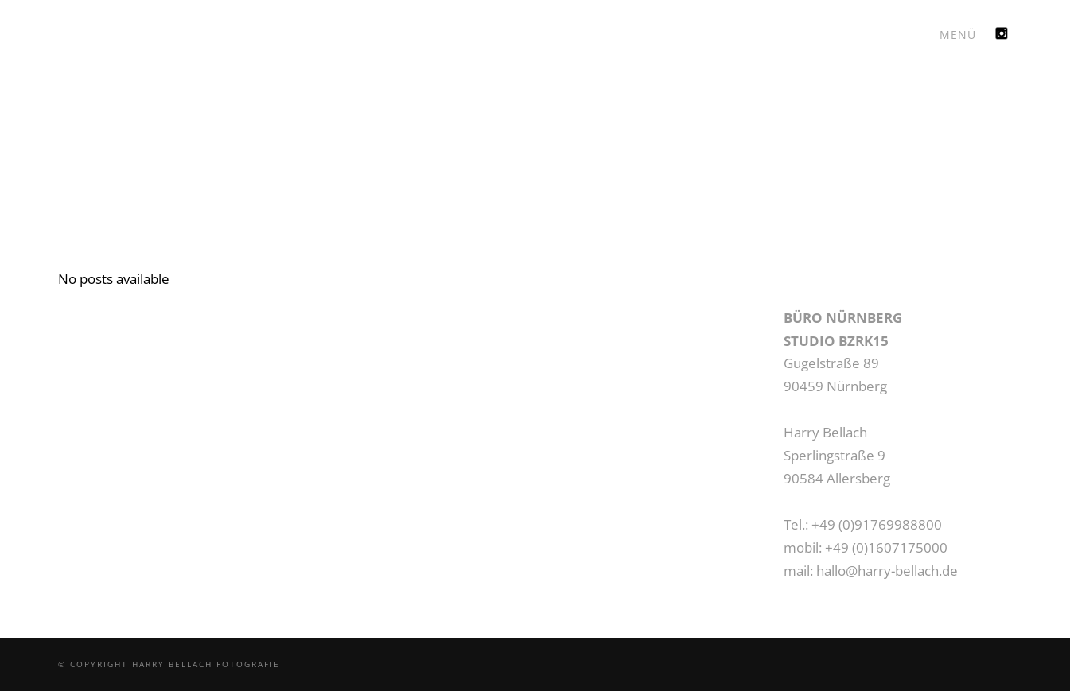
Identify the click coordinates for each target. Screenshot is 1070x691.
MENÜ (958, 34)
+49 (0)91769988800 (876, 524)
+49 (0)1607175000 (886, 547)
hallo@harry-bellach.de (887, 570)
